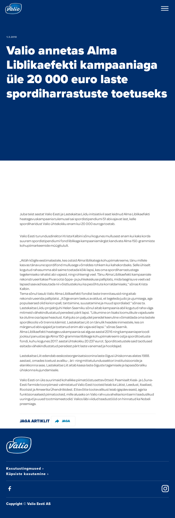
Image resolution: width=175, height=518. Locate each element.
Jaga (62, 421)
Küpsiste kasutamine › (27, 473)
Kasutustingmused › (25, 468)
